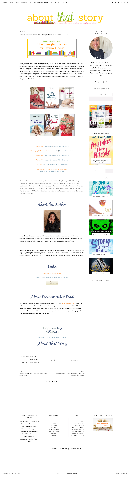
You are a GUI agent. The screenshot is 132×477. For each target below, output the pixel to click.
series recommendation (29, 360)
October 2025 (78, 433)
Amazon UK (57, 146)
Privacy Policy (60, 473)
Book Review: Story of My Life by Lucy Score (101, 254)
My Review (65, 146)
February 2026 (78, 425)
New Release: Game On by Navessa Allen (101, 235)
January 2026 (78, 427)
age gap (54, 427)
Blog (11, 2)
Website (38, 277)
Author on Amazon (62, 277)
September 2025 (78, 435)
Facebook (45, 277)
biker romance (54, 429)
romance (30, 359)
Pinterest (63, 337)
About (64, 2)
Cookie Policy (72, 473)
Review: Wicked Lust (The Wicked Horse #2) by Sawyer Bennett (35, 373)
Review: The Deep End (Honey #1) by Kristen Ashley (101, 215)
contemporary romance (31, 356)
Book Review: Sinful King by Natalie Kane (101, 273)
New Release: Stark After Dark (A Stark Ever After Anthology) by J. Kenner (69, 373)
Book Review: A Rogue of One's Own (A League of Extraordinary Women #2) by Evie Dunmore (101, 196)
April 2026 (78, 421)
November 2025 (78, 431)
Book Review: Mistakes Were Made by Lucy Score (101, 161)
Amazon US (48, 146)
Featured (54, 425)
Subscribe (101, 99)
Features (54, 2)
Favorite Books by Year (38, 2)
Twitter (52, 277)
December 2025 (78, 429)
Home (5, 2)
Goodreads (55, 337)
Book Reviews (21, 2)
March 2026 (78, 423)
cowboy (54, 435)
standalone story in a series (31, 361)
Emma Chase (25, 358)
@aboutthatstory (74, 449)
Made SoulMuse (122, 473)
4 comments (74, 360)
